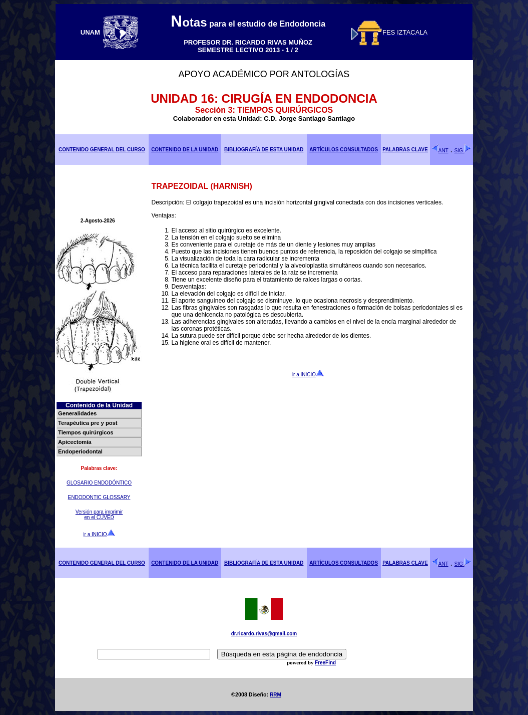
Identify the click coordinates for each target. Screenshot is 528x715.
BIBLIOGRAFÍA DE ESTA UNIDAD (264, 149)
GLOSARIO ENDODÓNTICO (99, 483)
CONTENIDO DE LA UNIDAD (184, 149)
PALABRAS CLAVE (405, 149)
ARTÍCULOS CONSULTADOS (343, 149)
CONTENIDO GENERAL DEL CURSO (102, 149)
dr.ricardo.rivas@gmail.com (264, 633)
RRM (275, 694)
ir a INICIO (99, 534)
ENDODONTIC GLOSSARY (99, 497)
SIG (462, 150)
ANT (439, 150)
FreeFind (325, 662)
